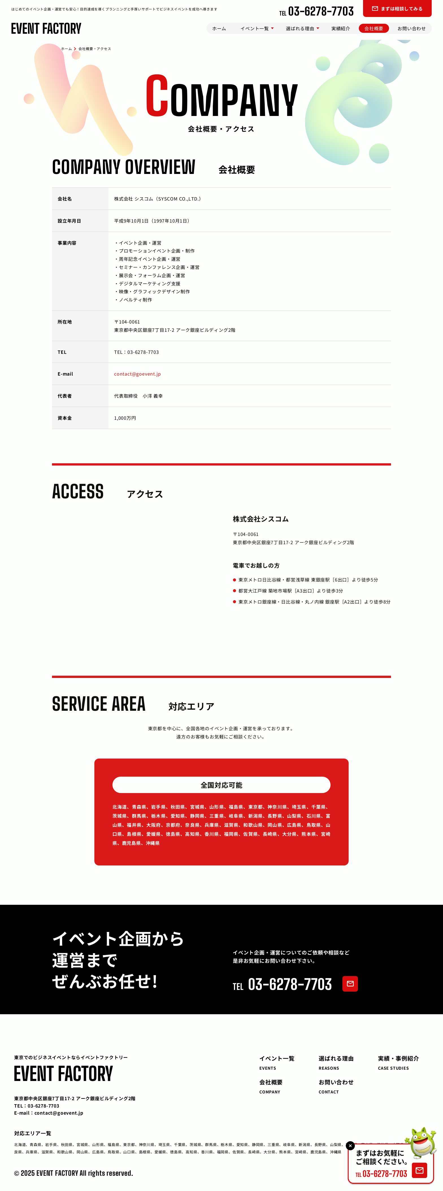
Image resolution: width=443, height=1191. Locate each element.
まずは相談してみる (397, 8)
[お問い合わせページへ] (392, 1156)
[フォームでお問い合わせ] (350, 984)
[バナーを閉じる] (350, 1145)
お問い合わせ (412, 28)
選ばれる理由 (300, 28)
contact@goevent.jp (137, 373)
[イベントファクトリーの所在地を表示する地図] (131, 580)
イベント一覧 (254, 28)
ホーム (219, 28)
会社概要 (373, 28)
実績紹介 (340, 28)
